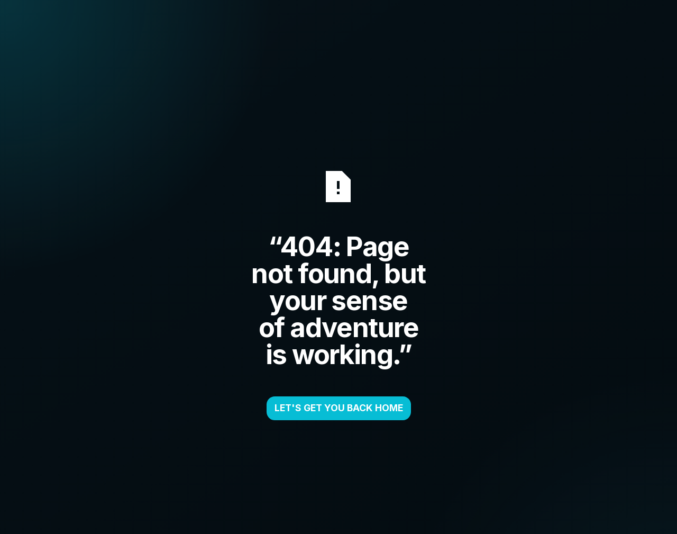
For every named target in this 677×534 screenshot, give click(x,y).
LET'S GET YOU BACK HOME (339, 407)
